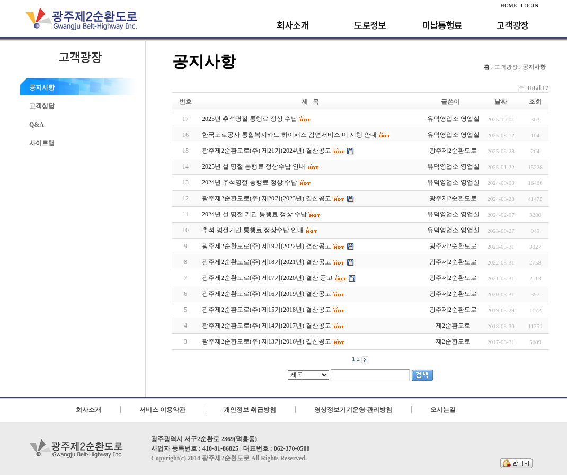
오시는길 (443, 410)
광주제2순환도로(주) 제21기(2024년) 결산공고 (278, 151)
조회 (535, 101)
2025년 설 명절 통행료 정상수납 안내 (261, 167)
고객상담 (42, 106)
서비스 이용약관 (162, 410)
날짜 (500, 101)
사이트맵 (42, 143)
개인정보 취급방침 (250, 410)
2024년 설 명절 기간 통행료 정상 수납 (261, 214)
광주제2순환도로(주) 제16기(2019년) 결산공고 (273, 294)
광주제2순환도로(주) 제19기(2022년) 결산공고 (278, 246)
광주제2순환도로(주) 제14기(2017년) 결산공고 (273, 326)
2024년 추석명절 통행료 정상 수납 (257, 183)
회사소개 (88, 410)
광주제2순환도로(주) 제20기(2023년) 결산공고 (278, 199)
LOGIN (530, 5)
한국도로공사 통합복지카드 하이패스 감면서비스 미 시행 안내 (296, 135)
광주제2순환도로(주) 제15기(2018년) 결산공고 (273, 310)
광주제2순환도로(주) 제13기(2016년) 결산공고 (273, 342)
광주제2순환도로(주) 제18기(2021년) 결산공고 (278, 262)
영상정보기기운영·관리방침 (353, 410)
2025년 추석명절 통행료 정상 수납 (257, 119)
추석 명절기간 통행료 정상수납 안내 (260, 230)
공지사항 (42, 87)
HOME (508, 5)
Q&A (36, 124)
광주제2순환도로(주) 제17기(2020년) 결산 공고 (279, 278)
